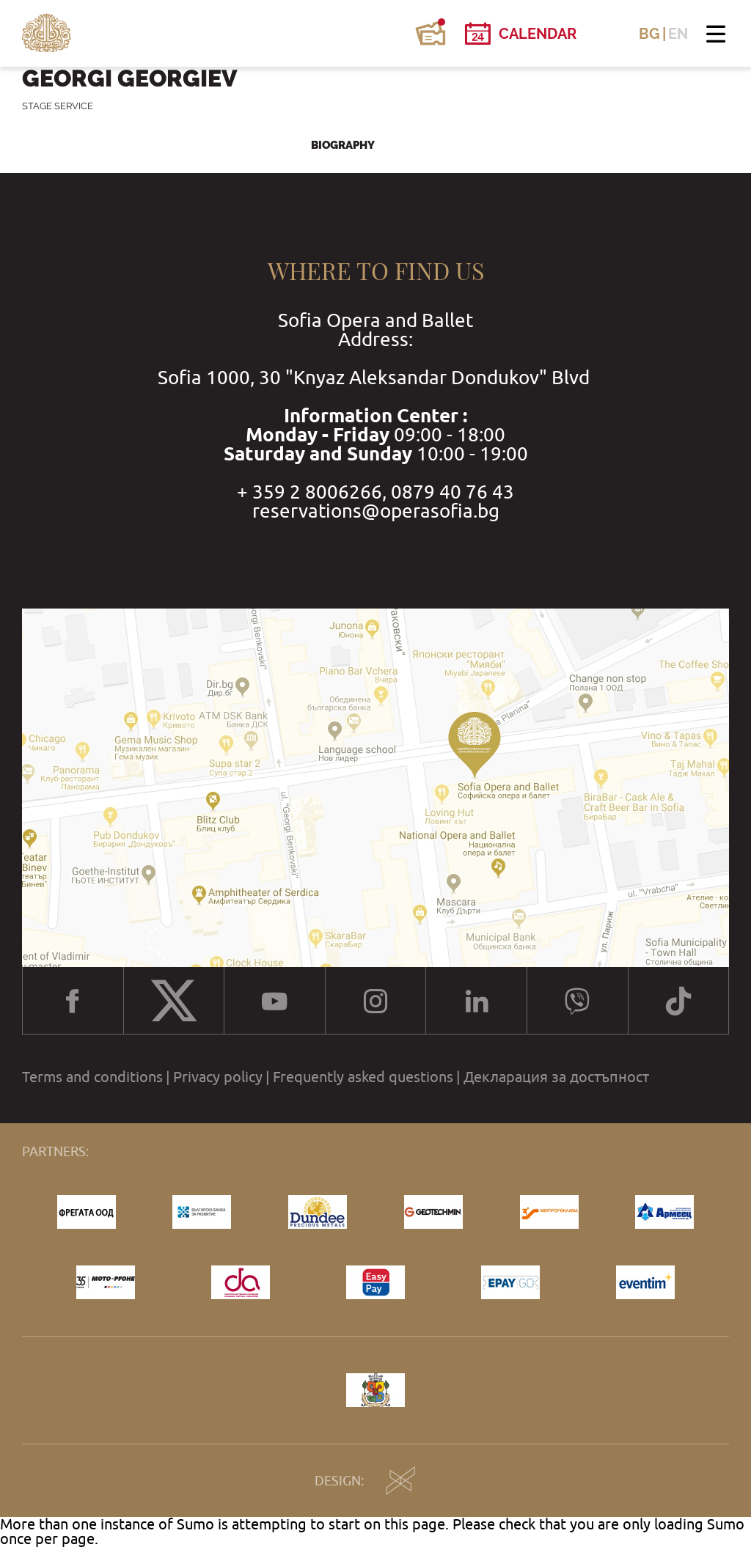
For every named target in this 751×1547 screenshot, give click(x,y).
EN (678, 33)
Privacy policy (218, 1077)
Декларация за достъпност (556, 1077)
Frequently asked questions (363, 1077)
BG (649, 33)
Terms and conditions (92, 1077)
